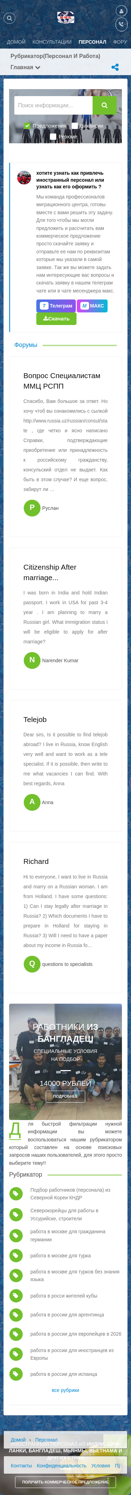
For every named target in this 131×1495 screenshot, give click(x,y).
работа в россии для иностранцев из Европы (72, 1354)
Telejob (35, 719)
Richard (36, 861)
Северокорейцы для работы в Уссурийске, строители (64, 1214)
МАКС (92, 306)
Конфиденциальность (61, 1465)
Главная (25, 67)
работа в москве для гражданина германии (67, 1235)
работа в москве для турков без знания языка (74, 1275)
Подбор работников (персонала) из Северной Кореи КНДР (70, 1193)
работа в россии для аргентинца (67, 1314)
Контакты (21, 1465)
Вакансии (87, 126)
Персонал (46, 1440)
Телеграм (56, 306)
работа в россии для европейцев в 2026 (76, 1334)
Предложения (45, 126)
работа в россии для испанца (63, 1374)
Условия (100, 1465)
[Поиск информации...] (53, 105)
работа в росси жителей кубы (63, 1296)
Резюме (64, 136)
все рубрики (65, 1390)
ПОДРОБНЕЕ (65, 1096)
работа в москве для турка (60, 1255)
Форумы (25, 344)
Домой (18, 1440)
